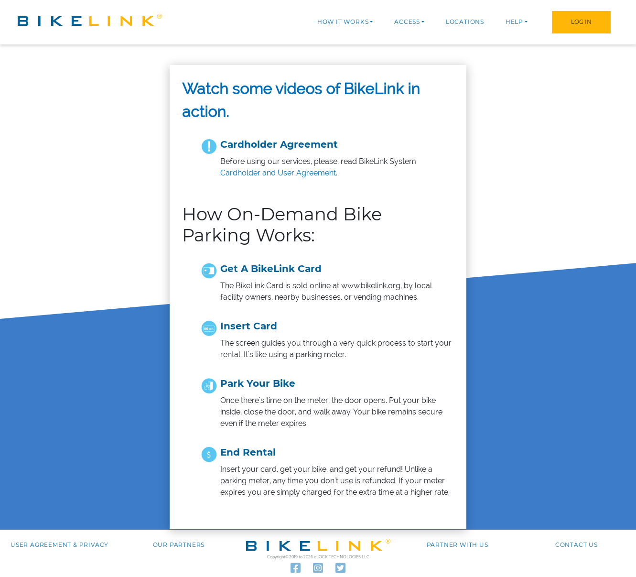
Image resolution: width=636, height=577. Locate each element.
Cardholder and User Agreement (278, 172)
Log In (581, 21)
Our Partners (179, 544)
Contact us (576, 544)
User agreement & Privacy (59, 544)
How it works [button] (343, 21)
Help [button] (514, 21)
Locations (465, 21)
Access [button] (407, 21)
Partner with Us (457, 544)
